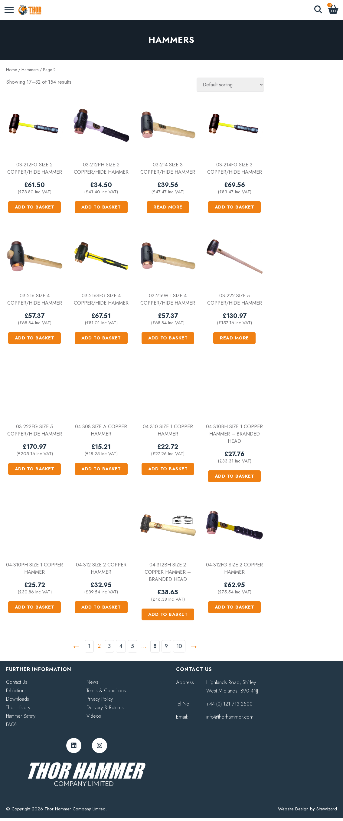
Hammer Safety (20, 716)
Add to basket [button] (34, 207)
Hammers (29, 70)
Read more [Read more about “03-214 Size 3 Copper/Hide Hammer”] (167, 207)
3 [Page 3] (109, 646)
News (92, 682)
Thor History (18, 707)
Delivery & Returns (105, 707)
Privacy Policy (100, 699)
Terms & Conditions (106, 690)
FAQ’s (12, 724)
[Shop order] (230, 85)
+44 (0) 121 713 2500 (229, 703)
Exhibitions (16, 690)
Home (11, 70)
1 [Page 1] (89, 646)
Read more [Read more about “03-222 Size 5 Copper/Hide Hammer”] (234, 338)
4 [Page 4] (120, 646)
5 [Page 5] (132, 646)
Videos (94, 716)
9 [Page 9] (166, 646)
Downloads (17, 699)
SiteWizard (326, 809)
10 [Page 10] (179, 646)
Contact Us (16, 682)
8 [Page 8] (155, 646)
